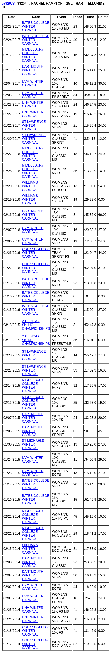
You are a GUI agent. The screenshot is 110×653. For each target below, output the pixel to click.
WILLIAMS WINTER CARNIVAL (30, 186)
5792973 (8, 3)
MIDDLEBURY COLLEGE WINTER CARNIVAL (33, 55)
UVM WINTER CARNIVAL (32, 83)
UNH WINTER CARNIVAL (32, 104)
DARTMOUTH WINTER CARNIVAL (32, 70)
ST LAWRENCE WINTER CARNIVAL (34, 125)
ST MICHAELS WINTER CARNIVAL (33, 444)
